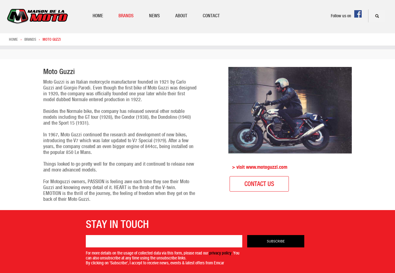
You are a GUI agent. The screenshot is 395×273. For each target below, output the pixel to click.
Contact (211, 16)
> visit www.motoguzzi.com (259, 167)
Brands (126, 16)
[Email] (164, 241)
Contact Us (259, 184)
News (154, 16)
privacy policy (220, 252)
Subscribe (276, 241)
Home (98, 16)
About (181, 16)
